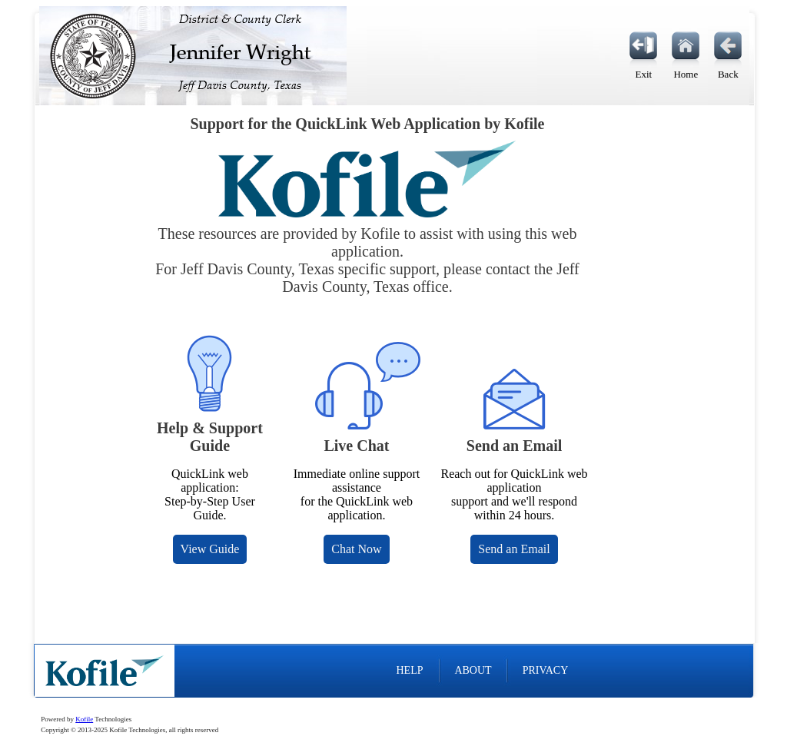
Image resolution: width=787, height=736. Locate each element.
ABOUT (472, 670)
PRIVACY (546, 670)
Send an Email (514, 548)
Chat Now (356, 548)
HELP (410, 670)
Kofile (84, 719)
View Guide (210, 548)
